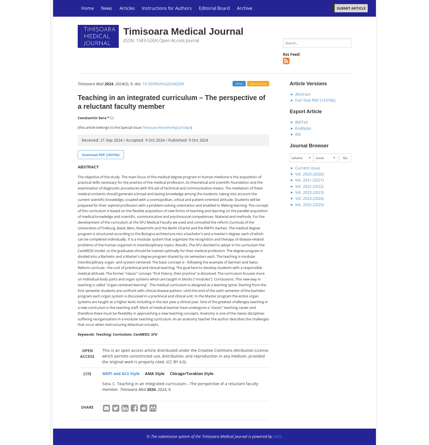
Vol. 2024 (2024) (309, 198)
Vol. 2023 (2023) (309, 192)
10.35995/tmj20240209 (163, 83)
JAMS (277, 436)
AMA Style (154, 373)
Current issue (307, 168)
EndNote (303, 128)
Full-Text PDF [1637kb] (315, 100)
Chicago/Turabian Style (191, 373)
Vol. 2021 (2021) (309, 180)
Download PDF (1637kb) (101, 155)
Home (87, 8)
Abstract (303, 94)
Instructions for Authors (167, 8)
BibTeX (301, 122)
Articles (127, 8)
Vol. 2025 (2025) (309, 204)
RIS (298, 134)
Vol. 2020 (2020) (309, 174)
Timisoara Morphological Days (166, 127)
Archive (244, 8)
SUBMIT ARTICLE (351, 8)
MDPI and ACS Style (121, 373)
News (106, 8)
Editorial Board (214, 8)
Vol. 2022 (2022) (309, 186)
